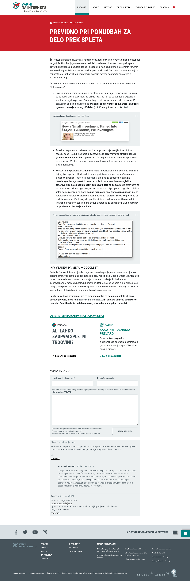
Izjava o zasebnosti (20, 573)
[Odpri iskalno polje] (174, 7)
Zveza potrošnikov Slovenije (161, 561)
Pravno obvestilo (53, 573)
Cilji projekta (75, 551)
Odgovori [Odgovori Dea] (55, 513)
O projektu (74, 544)
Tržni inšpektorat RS (158, 553)
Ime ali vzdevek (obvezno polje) (63, 378)
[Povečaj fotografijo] (136, 116)
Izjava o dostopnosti (37, 573)
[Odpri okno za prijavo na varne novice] (185, 533)
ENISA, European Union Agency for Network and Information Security (108, 550)
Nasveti (95, 7)
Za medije (73, 548)
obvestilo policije (85, 177)
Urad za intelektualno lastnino (161, 549)
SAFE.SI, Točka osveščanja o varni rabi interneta (109, 556)
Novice (108, 7)
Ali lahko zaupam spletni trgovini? (69, 336)
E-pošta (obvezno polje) (105, 378)
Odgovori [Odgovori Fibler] (55, 459)
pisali (126, 107)
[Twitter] (25, 532)
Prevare (81, 7)
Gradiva (164, 7)
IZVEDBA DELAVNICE (145, 7)
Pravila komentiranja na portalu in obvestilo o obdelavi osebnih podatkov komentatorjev (94, 573)
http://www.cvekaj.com (61, 503)
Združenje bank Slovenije (160, 557)
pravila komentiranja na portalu (70, 431)
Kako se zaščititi (111, 356)
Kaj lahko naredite (65, 356)
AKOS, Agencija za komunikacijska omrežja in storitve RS (136, 554)
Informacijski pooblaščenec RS (135, 559)
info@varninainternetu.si (90, 299)
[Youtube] (35, 532)
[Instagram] (45, 532)
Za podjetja (123, 7)
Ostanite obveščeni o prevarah (148, 532)
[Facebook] (16, 532)
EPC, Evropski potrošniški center (135, 549)
